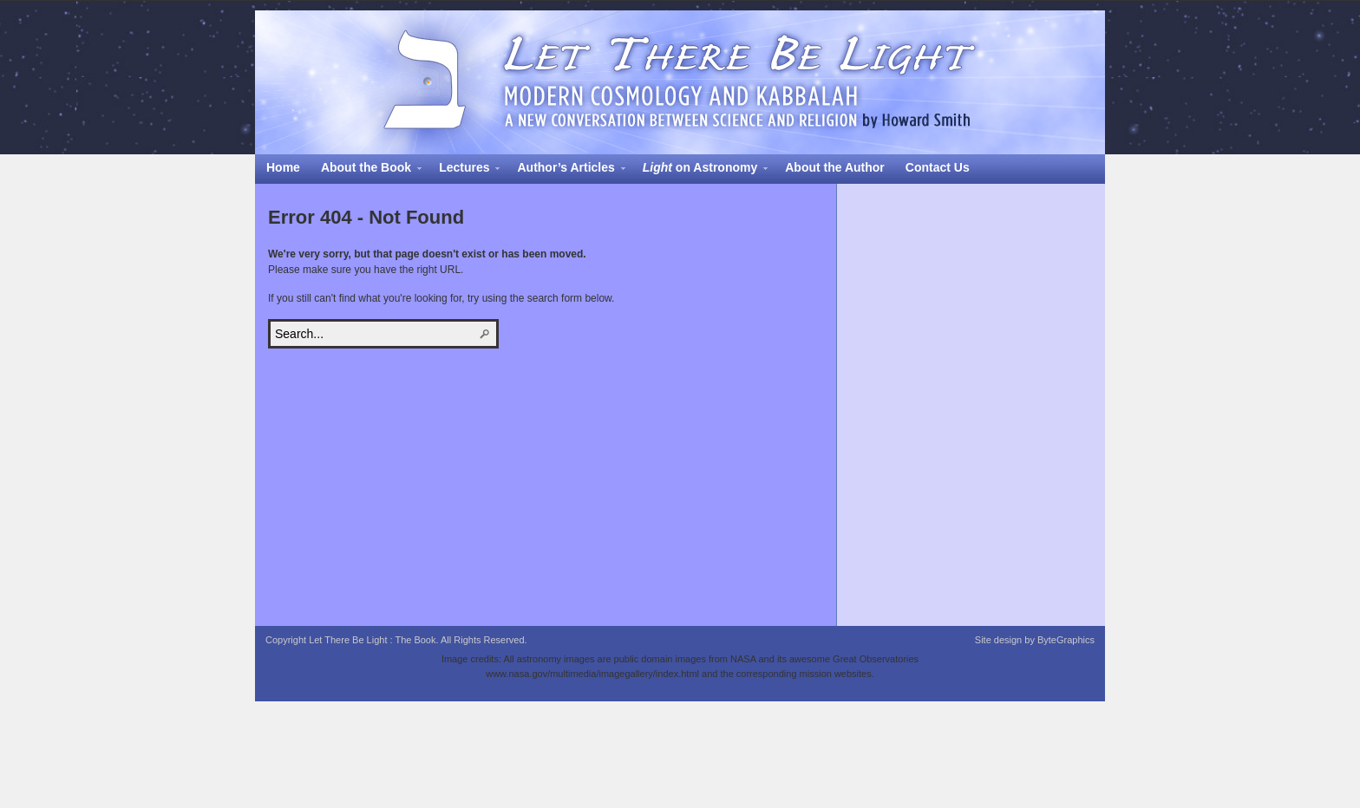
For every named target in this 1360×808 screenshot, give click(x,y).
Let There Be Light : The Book (680, 82)
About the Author (835, 167)
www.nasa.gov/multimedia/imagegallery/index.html (592, 673)
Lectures (464, 169)
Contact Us (938, 167)
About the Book (366, 169)
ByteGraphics (1066, 640)
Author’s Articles (565, 169)
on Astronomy (700, 169)
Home (283, 167)
